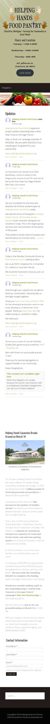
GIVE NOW (25, 72)
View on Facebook (11, 157)
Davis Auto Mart (30, 310)
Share (21, 157)
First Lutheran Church (15, 259)
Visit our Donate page (28, 595)
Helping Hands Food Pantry (25, 119)
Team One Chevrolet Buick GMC (29, 301)
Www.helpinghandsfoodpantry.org (20, 153)
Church (10, 717)
